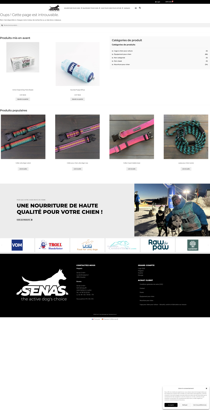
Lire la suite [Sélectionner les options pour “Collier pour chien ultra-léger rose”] (77, 169)
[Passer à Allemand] (50, 2)
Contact (142, 288)
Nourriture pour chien (72, 8)
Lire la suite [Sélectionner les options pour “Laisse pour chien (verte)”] (186, 169)
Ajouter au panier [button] (22, 99)
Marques (127, 8)
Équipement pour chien (90, 8)
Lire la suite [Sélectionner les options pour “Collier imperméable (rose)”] (131, 169)
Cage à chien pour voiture (123, 51)
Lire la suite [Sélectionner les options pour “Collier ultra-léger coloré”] (23, 169)
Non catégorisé (119, 58)
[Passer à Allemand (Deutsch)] (110, 319)
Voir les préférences (199, 405)
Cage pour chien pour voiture (111, 8)
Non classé (118, 61)
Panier (142, 292)
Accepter (171, 405)
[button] (206, 388)
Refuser (184, 405)
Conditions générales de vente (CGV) (151, 284)
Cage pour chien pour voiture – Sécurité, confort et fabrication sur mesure (163, 304)
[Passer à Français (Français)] (96, 319)
